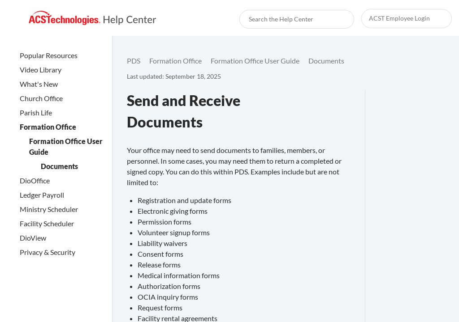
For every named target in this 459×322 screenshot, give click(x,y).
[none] (434, 61)
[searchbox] (337, 19)
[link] (92, 18)
